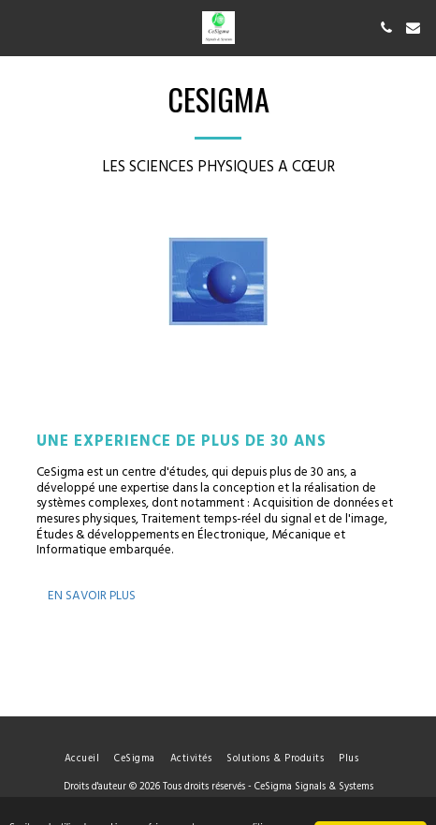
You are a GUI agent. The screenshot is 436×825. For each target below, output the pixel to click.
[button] (20, 27)
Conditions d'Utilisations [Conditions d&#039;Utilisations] (73, 807)
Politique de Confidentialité (208, 807)
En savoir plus (92, 596)
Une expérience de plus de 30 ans (181, 441)
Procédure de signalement (346, 807)
